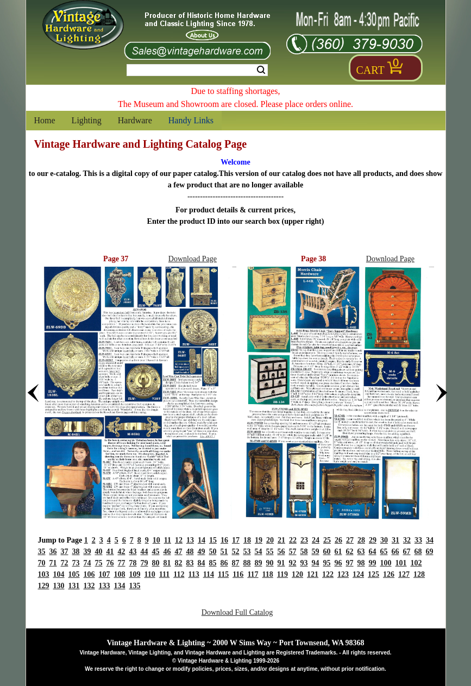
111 (164, 574)
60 (327, 551)
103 (43, 574)
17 (236, 540)
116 (238, 574)
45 (156, 551)
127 (404, 574)
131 (74, 586)
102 (416, 563)
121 (312, 574)
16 (224, 540)
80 (156, 563)
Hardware (135, 120)
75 (99, 563)
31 (395, 540)
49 (201, 551)
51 (224, 551)
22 (293, 540)
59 (315, 551)
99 (372, 563)
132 (89, 586)
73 (76, 563)
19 (258, 540)
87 (236, 563)
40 (99, 551)
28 (361, 540)
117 (252, 574)
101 (401, 563)
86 (224, 563)
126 (388, 574)
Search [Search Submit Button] (261, 70)
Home (44, 120)
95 (327, 563)
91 (281, 563)
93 (304, 563)
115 (223, 574)
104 (59, 574)
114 (208, 574)
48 (190, 551)
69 (430, 551)
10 (156, 540)
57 (293, 551)
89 (258, 563)
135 (135, 586)
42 (121, 551)
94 (315, 563)
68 (418, 551)
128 (419, 574)
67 (407, 551)
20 (270, 540)
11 (167, 540)
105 (74, 574)
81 (167, 563)
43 (133, 551)
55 (270, 551)
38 (76, 551)
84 (201, 563)
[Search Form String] (197, 70)
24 (315, 540)
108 (119, 574)
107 (104, 574)
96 (338, 563)
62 (350, 551)
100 (386, 563)
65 (384, 551)
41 (110, 551)
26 (338, 540)
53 (247, 551)
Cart (370, 70)
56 (281, 551)
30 (384, 540)
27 (350, 540)
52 (236, 551)
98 (361, 563)
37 (64, 551)
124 (358, 574)
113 (193, 574)
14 (201, 540)
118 (267, 574)
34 (430, 540)
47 (179, 551)
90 (270, 563)
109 (135, 574)
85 (213, 563)
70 (42, 563)
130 (59, 586)
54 (258, 551)
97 (350, 563)
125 (373, 574)
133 (104, 586)
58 (304, 551)
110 (150, 574)
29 (372, 540)
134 (119, 586)
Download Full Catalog (237, 612)
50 (213, 551)
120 (297, 574)
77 (121, 563)
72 (64, 563)
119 (282, 574)
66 (395, 551)
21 (281, 540)
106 (89, 574)
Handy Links (190, 120)
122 (328, 574)
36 (53, 551)
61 (338, 551)
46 (167, 551)
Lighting (87, 120)
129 (43, 586)
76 (110, 563)
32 (407, 540)
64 (372, 551)
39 (87, 551)
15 (213, 540)
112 (178, 574)
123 (343, 574)
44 (144, 551)
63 (361, 551)
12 (179, 540)
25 (327, 540)
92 (293, 563)
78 (133, 563)
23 (304, 540)
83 (190, 563)
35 (42, 551)
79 (144, 563)
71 (53, 563)
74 (87, 563)
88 (247, 563)
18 (247, 540)
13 (190, 540)
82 (179, 563)
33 (418, 540)
